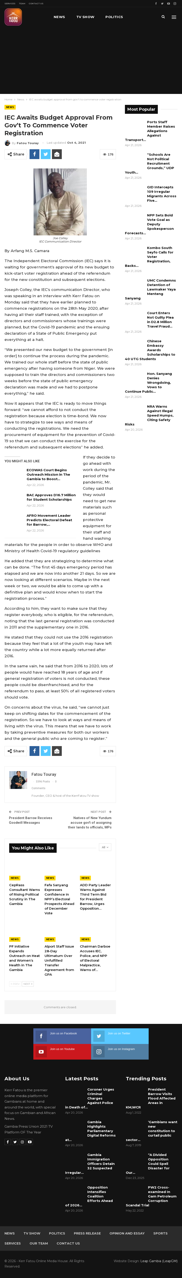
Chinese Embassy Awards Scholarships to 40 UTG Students (150, 350)
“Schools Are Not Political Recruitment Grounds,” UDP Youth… (149, 163)
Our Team (39, 1243)
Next (28, 983)
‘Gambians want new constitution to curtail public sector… (151, 1131)
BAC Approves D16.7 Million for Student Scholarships (51, 497)
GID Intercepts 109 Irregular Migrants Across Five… (161, 194)
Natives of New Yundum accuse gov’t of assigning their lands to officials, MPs (89, 822)
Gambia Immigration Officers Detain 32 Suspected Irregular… (90, 1164)
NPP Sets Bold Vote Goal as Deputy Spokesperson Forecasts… (149, 224)
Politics (114, 17)
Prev (15, 983)
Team (22, 3)
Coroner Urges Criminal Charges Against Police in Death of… (89, 1098)
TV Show (85, 17)
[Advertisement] (91, 60)
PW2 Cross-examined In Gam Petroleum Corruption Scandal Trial (151, 1196)
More (140, 17)
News (59, 17)
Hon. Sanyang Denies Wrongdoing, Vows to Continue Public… (148, 382)
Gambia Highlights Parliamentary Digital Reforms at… (90, 1131)
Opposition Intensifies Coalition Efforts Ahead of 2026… (89, 1196)
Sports (160, 1233)
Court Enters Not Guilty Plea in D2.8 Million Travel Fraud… (160, 319)
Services (9, 3)
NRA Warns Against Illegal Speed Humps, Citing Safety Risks (149, 415)
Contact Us (36, 3)
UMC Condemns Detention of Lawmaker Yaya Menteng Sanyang (150, 289)
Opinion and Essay (127, 1233)
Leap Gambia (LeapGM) (159, 1261)
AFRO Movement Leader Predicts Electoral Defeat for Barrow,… (49, 520)
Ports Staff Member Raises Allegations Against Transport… (150, 131)
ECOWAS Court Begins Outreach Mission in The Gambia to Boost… (48, 474)
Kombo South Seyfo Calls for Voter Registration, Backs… (149, 257)
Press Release (87, 1233)
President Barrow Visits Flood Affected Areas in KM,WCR (151, 1098)
